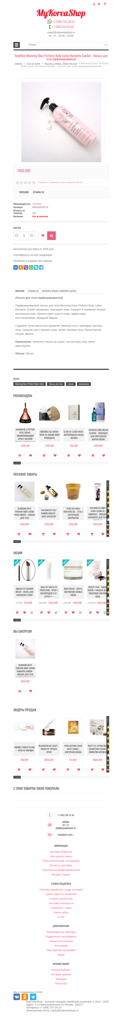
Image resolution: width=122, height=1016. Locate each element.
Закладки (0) (99, 3)
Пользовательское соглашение (61, 860)
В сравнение (31, 613)
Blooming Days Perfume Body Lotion (29, 383)
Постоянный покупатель (94, 3)
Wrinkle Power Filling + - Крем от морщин (24, 749)
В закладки (43, 235)
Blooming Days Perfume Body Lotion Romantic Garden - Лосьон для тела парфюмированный (24, 671)
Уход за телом (33, 63)
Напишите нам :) (65, 835)
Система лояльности (60, 903)
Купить (19, 456)
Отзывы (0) (38, 192)
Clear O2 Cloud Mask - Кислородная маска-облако (73, 434)
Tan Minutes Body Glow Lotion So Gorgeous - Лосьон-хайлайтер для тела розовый (97, 514)
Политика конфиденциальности (61, 870)
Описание (24, 192)
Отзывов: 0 (43, 182)
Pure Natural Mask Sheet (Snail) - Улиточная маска (73, 749)
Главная (18, 63)
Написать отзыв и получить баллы (66, 182)
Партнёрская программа (61, 950)
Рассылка (61, 983)
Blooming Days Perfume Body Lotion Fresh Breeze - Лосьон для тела (24, 513)
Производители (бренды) (61, 932)
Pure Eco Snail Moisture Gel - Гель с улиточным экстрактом (73, 513)
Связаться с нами (61, 908)
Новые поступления (61, 941)
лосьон (71, 383)
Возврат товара (61, 874)
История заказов (61, 974)
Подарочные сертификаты (61, 936)
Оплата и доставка (61, 865)
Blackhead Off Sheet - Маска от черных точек (49, 749)
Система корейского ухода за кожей (61, 889)
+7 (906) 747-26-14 (63, 21)
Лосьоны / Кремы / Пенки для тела (61, 63)
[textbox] (68, 44)
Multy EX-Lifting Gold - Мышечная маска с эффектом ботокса (98, 749)
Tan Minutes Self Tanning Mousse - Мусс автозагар (49, 513)
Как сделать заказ (61, 856)
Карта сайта (61, 912)
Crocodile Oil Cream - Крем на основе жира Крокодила (49, 434)
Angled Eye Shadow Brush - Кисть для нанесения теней (24, 591)
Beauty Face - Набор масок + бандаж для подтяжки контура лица (98, 591)
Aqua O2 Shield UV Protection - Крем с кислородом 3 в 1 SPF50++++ (49, 591)
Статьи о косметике (61, 898)
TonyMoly (37, 204)
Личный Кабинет (61, 970)
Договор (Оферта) (61, 851)
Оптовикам (61, 945)
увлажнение (84, 383)
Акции (61, 954)
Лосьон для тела (56, 383)
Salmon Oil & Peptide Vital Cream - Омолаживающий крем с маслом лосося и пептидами (24, 435)
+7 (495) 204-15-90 (63, 26)
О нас (61, 917)
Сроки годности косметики (61, 894)
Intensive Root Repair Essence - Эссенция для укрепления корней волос (97, 434)
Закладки (61, 979)
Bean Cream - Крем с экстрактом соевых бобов (73, 591)
